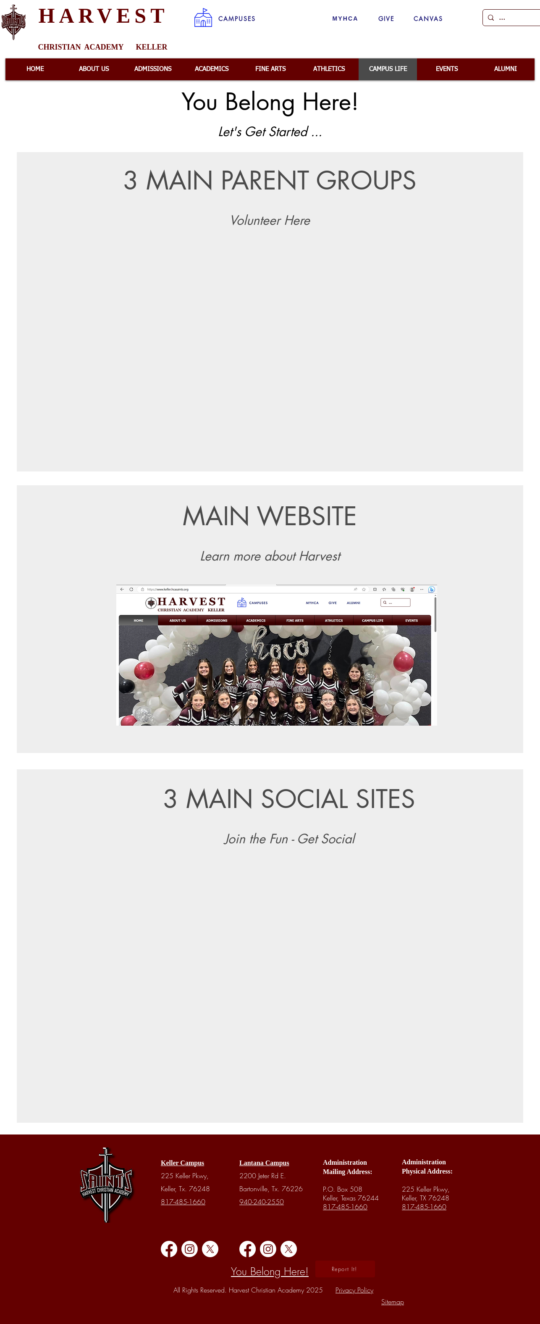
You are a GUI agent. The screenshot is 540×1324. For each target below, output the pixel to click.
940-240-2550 (261, 1201)
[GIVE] (386, 18)
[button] (237, 18)
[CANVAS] (428, 18)
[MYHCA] (345, 18)
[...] (511, 18)
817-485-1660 (183, 1201)
